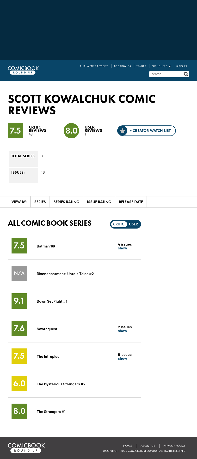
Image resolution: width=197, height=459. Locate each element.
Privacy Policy (174, 446)
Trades (141, 66)
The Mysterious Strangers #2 (61, 383)
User (133, 224)
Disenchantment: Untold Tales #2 (65, 273)
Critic (118, 224)
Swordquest (47, 328)
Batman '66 (46, 245)
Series (40, 202)
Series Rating (66, 202)
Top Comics (122, 66)
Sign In (181, 66)
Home (127, 446)
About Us (148, 446)
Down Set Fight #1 (52, 300)
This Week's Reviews (94, 66)
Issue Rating (99, 202)
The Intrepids (48, 356)
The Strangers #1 (51, 411)
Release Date (131, 202)
